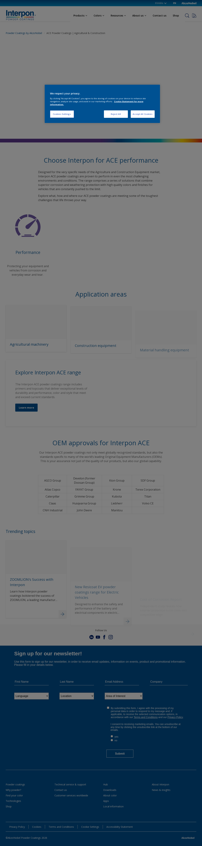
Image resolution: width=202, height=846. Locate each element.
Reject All (116, 114)
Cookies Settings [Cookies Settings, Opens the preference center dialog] (62, 114)
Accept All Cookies (142, 114)
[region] (102, 104)
